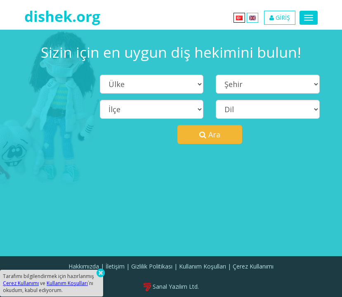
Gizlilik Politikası (151, 266)
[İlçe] (151, 109)
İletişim (115, 266)
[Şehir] (267, 84)
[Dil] (267, 109)
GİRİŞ (279, 17)
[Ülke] (151, 84)
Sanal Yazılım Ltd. (171, 286)
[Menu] (309, 18)
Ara (209, 134)
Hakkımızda (83, 266)
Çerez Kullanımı (253, 266)
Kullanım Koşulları (202, 266)
